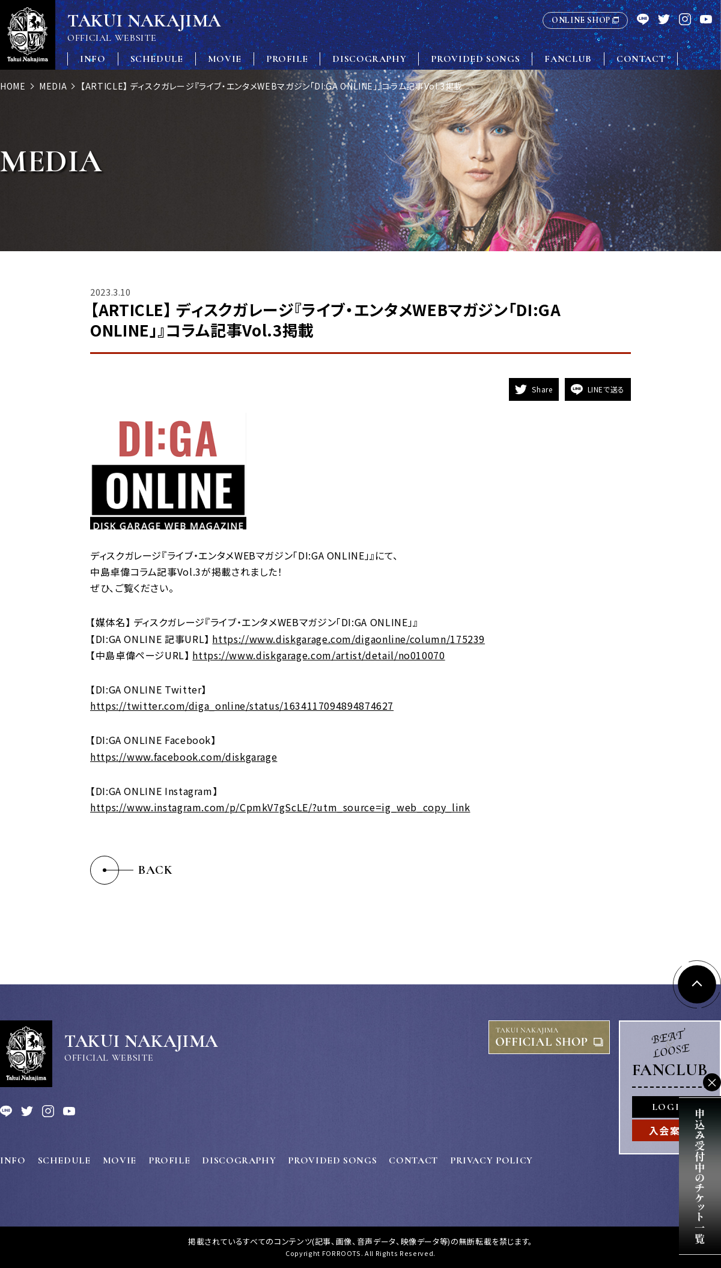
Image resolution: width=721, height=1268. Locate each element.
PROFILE (287, 59)
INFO (93, 59)
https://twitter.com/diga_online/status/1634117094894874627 (242, 705)
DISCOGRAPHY (369, 59)
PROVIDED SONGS (475, 59)
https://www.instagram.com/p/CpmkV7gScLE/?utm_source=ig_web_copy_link (280, 807)
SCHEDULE (156, 59)
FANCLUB (567, 59)
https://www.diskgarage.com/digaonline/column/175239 (348, 639)
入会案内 (670, 1130)
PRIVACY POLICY (491, 1160)
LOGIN (670, 1107)
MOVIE (225, 59)
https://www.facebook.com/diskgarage (183, 756)
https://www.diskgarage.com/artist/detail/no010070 (318, 655)
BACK (155, 869)
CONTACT (640, 59)
